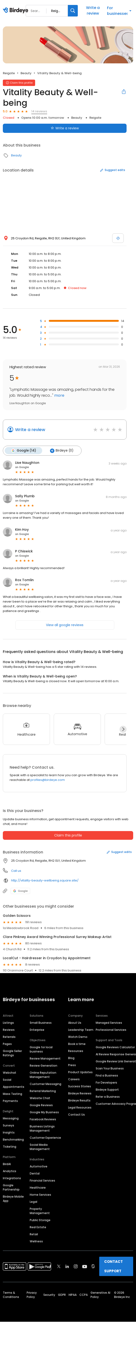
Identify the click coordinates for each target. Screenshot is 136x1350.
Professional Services (111, 1030)
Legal (33, 1201)
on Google (22, 467)
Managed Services (109, 1022)
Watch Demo (77, 1037)
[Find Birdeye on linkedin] (67, 1266)
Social (7, 1079)
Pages (7, 1044)
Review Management (45, 1058)
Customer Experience (45, 1137)
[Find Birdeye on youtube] (84, 1266)
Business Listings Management (42, 1128)
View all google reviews (64, 625)
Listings (8, 1022)
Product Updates (80, 1072)
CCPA (83, 1295)
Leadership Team (80, 1030)
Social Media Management (40, 1146)
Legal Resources (79, 1107)
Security (49, 1295)
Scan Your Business (110, 1068)
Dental (35, 1173)
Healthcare (38, 1187)
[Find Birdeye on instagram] (76, 1266)
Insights (9, 1132)
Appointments (13, 1087)
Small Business (41, 1022)
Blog (71, 1058)
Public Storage (40, 1220)
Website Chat (40, 1098)
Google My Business (44, 1112)
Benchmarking (13, 1139)
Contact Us (76, 1114)
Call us (16, 870)
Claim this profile (68, 835)
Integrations (12, 1178)
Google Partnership (11, 1187)
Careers (74, 1079)
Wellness (36, 1241)
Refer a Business (108, 1096)
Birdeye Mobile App (13, 1198)
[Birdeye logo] (16, 10)
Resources (75, 1051)
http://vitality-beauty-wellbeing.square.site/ (44, 880)
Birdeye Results (79, 1100)
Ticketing (9, 1146)
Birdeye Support (107, 1089)
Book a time (77, 1044)
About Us (74, 1022)
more (58, 395)
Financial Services (42, 1180)
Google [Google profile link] (20, 891)
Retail (34, 1234)
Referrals (9, 1037)
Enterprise (37, 1030)
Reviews (9, 1030)
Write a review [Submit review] (65, 128)
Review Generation (43, 1065)
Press (72, 1065)
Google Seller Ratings (12, 1053)
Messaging (11, 1118)
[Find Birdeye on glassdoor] (93, 1266)
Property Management (40, 1211)
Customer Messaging (45, 1084)
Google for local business (41, 1049)
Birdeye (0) (61, 450)
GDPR (62, 1295)
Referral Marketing (43, 1091)
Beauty (26, 73)
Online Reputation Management (43, 1074)
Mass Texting (12, 1094)
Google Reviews (41, 1105)
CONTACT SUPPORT (113, 1266)
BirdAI (7, 1164)
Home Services (40, 1194)
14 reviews (39, 111)
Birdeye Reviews (79, 1093)
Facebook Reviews (43, 1119)
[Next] (123, 729)
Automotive (38, 1166)
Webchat (9, 1072)
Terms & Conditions (11, 1294)
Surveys (8, 1125)
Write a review (93, 10)
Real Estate (38, 1227)
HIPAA (73, 1295)
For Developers (106, 1082)
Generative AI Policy (100, 1294)
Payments (10, 1101)
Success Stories (79, 1086)
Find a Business (107, 1075)
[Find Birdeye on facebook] (50, 1266)
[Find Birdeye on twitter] (59, 1266)
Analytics (9, 1171)
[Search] (73, 10)
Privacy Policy (32, 1294)
